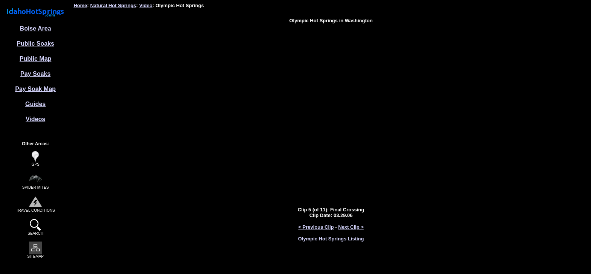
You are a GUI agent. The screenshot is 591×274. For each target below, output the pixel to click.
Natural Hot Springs (113, 5)
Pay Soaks (35, 74)
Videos (35, 119)
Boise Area (35, 28)
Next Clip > (351, 227)
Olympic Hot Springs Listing (331, 239)
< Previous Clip (316, 227)
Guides (35, 104)
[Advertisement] (331, 46)
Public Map (35, 58)
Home (80, 5)
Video (145, 5)
